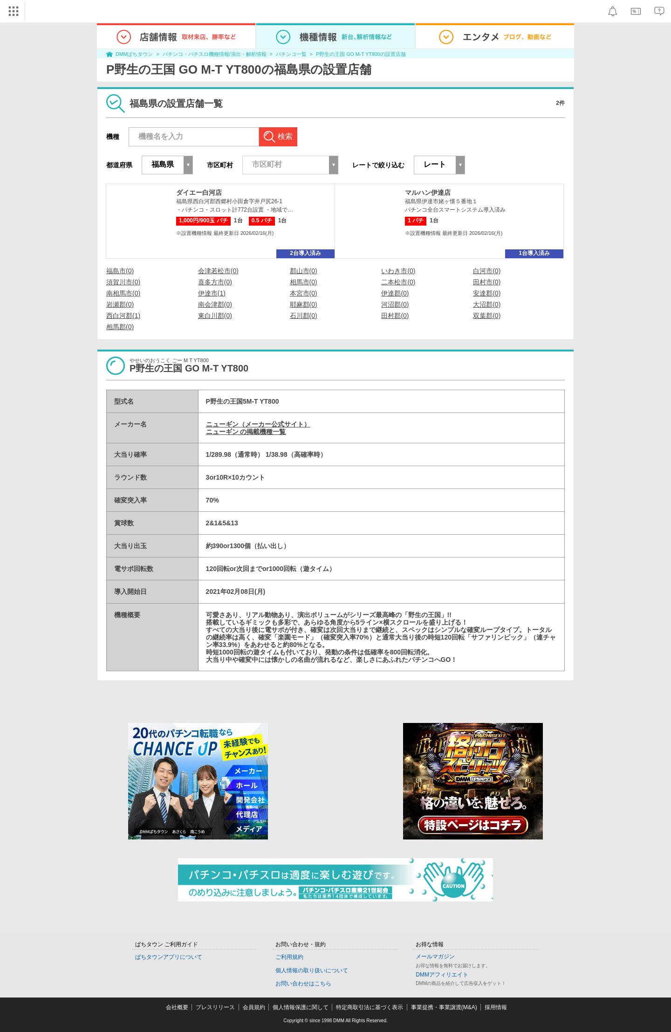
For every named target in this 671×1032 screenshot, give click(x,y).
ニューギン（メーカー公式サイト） (258, 424)
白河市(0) (486, 271)
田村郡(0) (395, 315)
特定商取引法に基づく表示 (369, 1007)
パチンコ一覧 (291, 54)
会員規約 (254, 1007)
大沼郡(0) (486, 304)
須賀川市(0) (123, 282)
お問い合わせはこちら (303, 983)
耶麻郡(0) (303, 304)
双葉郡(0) (486, 315)
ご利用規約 (289, 957)
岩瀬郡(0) (120, 304)
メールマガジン (435, 956)
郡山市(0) (303, 271)
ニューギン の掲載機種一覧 (246, 431)
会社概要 (177, 1007)
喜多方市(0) (215, 282)
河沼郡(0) (395, 304)
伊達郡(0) (395, 293)
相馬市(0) (303, 282)
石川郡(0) (303, 315)
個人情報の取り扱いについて (311, 970)
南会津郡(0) (215, 304)
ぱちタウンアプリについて (168, 957)
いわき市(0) (398, 271)
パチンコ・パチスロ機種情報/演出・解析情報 (215, 54)
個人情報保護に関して (301, 1007)
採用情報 (496, 1007)
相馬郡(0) (120, 326)
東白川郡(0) (215, 315)
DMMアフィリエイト (442, 974)
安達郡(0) (486, 293)
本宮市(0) (303, 293)
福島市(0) (120, 271)
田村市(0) (486, 282)
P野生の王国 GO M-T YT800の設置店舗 (361, 54)
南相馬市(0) (123, 293)
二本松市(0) (398, 282)
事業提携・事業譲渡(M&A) (444, 1007)
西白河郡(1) (123, 315)
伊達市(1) (212, 293)
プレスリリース (215, 1007)
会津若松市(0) (218, 271)
